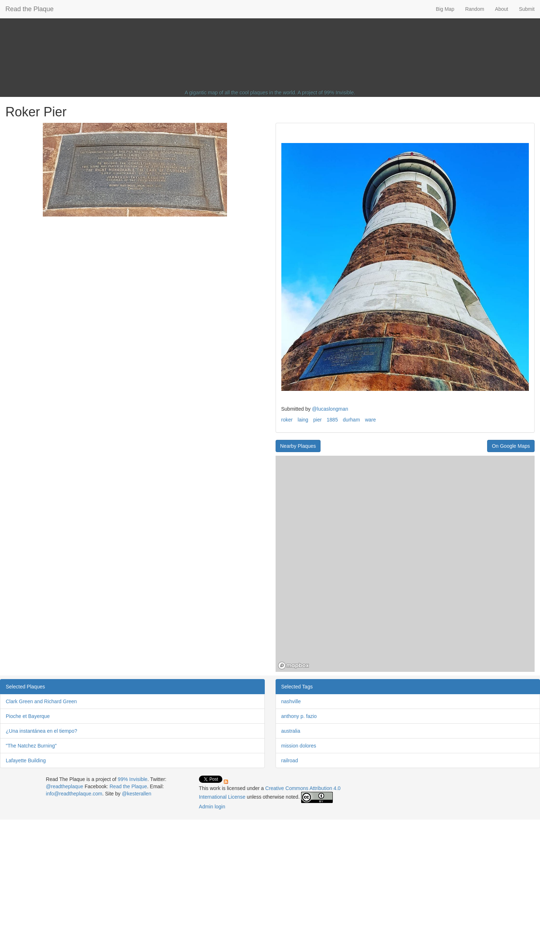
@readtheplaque (64, 786)
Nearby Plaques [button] (298, 446)
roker (287, 420)
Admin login (212, 806)
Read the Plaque (29, 9)
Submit (527, 9)
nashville (291, 701)
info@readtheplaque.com (74, 793)
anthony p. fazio (299, 716)
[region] (405, 564)
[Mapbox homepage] (293, 665)
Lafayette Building (26, 760)
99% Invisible (339, 92)
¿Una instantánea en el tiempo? (41, 731)
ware (370, 420)
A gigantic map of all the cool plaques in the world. (241, 92)
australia (290, 731)
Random (474, 9)
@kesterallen (136, 793)
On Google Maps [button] (511, 446)
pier (317, 420)
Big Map (445, 9)
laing (303, 420)
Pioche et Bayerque (28, 716)
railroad (289, 760)
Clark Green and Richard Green (41, 701)
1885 (332, 420)
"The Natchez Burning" (31, 746)
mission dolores (298, 746)
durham (351, 420)
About (501, 9)
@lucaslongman (330, 409)
